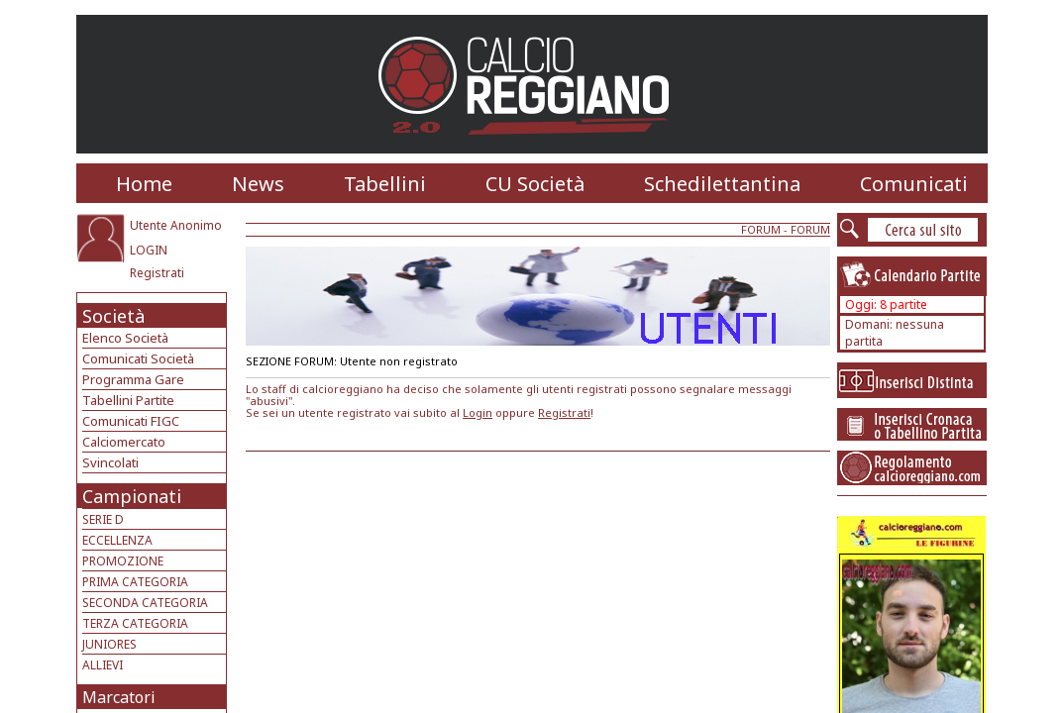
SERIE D (103, 519)
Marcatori (119, 697)
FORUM (761, 229)
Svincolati (110, 462)
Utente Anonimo (176, 225)
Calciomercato (123, 442)
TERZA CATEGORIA (135, 623)
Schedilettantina (722, 183)
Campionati (131, 496)
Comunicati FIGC (130, 421)
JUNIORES (109, 644)
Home (144, 183)
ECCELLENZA (117, 540)
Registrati (157, 272)
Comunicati (914, 183)
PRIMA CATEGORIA (135, 581)
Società (113, 316)
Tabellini (385, 183)
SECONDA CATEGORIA (145, 602)
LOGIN (148, 250)
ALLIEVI (102, 665)
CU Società (535, 183)
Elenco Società (125, 338)
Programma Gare (133, 379)
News (258, 183)
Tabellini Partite (128, 400)
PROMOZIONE (122, 561)
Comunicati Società (138, 358)
